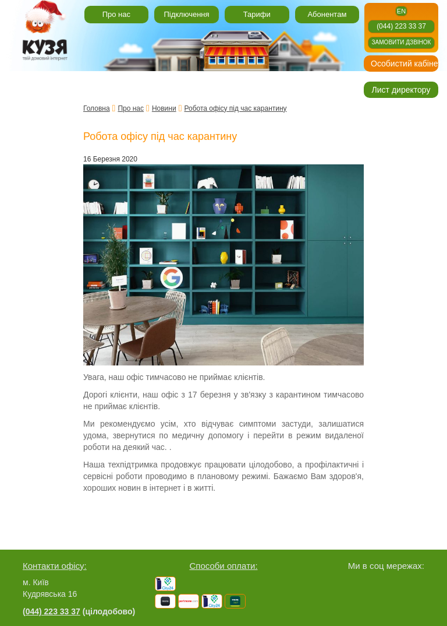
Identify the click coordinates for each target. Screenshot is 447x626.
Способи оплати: (223, 566)
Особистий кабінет (404, 63)
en (401, 11)
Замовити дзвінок (401, 42)
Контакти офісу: (55, 566)
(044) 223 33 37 (401, 26)
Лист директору (401, 89)
